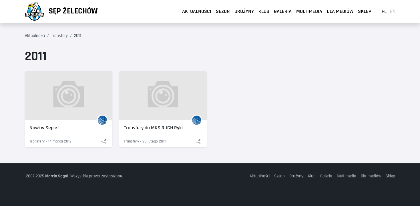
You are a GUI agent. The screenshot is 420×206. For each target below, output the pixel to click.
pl (384, 11)
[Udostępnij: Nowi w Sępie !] (104, 141)
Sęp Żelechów (73, 11)
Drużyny (244, 11)
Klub (263, 11)
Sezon (223, 11)
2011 (77, 35)
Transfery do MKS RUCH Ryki (153, 127)
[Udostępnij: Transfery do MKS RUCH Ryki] (198, 141)
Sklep (364, 11)
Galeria (283, 11)
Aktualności (196, 11)
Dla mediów (340, 11)
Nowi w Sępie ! (44, 127)
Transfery (59, 35)
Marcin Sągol (56, 176)
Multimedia (309, 11)
